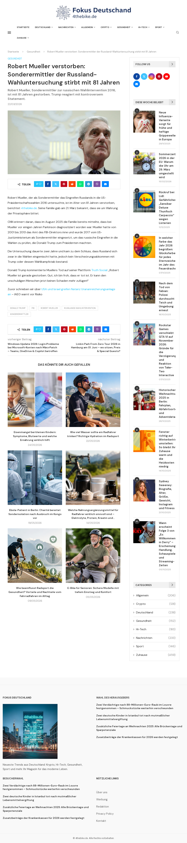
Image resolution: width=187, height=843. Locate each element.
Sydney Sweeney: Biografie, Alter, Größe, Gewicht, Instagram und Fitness (167, 494)
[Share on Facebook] (48, 184)
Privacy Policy (105, 813)
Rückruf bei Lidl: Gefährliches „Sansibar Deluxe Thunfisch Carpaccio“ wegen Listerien (167, 207)
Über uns (101, 792)
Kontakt (101, 821)
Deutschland (42, 27)
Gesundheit (123, 27)
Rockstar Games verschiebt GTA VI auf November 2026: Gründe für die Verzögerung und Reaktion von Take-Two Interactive (167, 350)
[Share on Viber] (97, 184)
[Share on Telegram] (88, 184)
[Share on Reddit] (72, 184)
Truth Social (99, 270)
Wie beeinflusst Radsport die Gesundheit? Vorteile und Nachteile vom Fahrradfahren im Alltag (34, 591)
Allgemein (87, 27)
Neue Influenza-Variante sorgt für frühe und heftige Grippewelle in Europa (167, 126)
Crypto (105, 27)
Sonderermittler (19, 314)
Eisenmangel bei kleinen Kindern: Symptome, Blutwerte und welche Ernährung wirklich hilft (35, 436)
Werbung (102, 799)
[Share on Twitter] (55, 184)
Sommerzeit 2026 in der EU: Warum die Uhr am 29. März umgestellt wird (167, 165)
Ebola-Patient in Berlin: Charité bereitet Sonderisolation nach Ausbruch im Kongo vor (35, 514)
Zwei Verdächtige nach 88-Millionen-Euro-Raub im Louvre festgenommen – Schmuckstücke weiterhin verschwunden (134, 706)
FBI (33, 308)
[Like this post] (40, 184)
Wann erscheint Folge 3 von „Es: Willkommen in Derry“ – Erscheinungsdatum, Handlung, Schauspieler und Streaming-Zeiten (167, 544)
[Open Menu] (9, 32)
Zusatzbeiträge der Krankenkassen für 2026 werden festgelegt (137, 737)
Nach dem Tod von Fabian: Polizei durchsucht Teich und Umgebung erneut (166, 297)
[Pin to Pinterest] (64, 184)
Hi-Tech (142, 27)
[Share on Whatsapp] (80, 184)
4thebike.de (29, 208)
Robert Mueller (49, 308)
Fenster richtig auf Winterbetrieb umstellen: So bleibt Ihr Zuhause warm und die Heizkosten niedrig (167, 449)
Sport (158, 27)
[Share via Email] (105, 184)
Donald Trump (17, 308)
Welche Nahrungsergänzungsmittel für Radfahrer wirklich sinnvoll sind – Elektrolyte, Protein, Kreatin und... (93, 514)
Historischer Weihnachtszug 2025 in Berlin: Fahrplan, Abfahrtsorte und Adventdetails (167, 403)
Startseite (23, 27)
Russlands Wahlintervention (80, 308)
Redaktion (102, 806)
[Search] (177, 32)
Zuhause (21, 38)
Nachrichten (65, 27)
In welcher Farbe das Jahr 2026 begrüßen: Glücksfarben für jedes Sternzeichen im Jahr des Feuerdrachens (167, 253)
